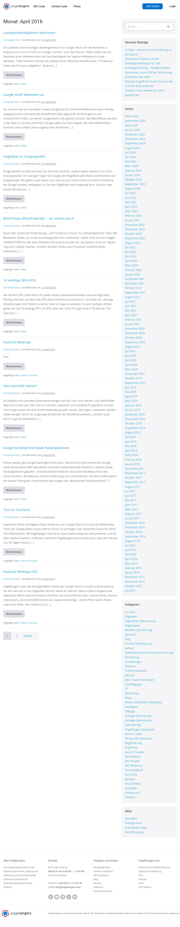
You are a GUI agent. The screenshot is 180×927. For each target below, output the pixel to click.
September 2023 (135, 184)
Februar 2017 (133, 514)
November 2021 (135, 283)
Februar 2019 (133, 405)
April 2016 (131, 559)
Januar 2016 (132, 572)
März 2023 (131, 211)
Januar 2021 (132, 324)
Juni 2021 (131, 306)
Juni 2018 (131, 441)
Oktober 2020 (133, 337)
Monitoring (132, 693)
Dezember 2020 (135, 328)
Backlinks (131, 634)
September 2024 (135, 143)
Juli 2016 (130, 545)
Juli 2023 (130, 193)
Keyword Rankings (16, 342)
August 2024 (133, 148)
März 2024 (131, 166)
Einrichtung (132, 657)
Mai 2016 (130, 554)
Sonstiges (131, 788)
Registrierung (133, 743)
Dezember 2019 (135, 374)
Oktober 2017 (133, 477)
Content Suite (59, 6)
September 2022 (135, 238)
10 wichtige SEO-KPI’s (19, 280)
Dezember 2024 (135, 134)
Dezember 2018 (135, 414)
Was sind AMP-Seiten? (20, 386)
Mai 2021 (130, 310)
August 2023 (133, 188)
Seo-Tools (131, 774)
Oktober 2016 (133, 532)
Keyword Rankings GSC (20, 572)
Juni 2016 (131, 550)
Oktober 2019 (133, 378)
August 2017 (133, 487)
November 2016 (135, 527)
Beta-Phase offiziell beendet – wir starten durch (38, 218)
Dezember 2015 (135, 577)
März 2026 (131, 116)
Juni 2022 (131, 252)
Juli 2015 (130, 590)
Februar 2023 (133, 215)
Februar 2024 (133, 170)
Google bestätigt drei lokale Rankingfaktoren (36, 448)
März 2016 (131, 563)
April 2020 (131, 365)
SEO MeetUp (133, 756)
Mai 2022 (130, 256)
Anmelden (131, 818)
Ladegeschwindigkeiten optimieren (29, 33)
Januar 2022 (132, 274)
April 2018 (131, 450)
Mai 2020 (130, 360)
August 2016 (133, 541)
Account (130, 612)
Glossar (129, 675)
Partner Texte (133, 734)
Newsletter (132, 707)
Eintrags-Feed (133, 823)
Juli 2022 (130, 247)
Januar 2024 (132, 175)
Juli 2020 (130, 351)
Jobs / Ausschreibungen (139, 680)
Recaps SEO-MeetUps (138, 738)
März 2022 (131, 265)
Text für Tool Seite (16, 510)
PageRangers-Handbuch (140, 729)
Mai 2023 (130, 202)
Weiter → (30, 636)
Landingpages (133, 684)
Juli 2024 (130, 152)
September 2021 (135, 292)
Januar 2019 (132, 410)
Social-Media (133, 783)
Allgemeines (132, 625)
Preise (77, 6)
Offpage (130, 711)
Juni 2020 (131, 356)
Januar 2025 (132, 130)
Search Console (29, 375)
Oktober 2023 (133, 179)
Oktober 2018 (133, 423)
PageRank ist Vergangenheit (24, 156)
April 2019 (131, 396)
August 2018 (133, 432)
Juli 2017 (130, 491)
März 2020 (131, 369)
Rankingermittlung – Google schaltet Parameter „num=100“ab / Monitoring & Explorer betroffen (148, 72)
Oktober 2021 (133, 288)
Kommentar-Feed (136, 827)
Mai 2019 (130, 392)
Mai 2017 (130, 500)
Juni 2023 (131, 198)
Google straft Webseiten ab (23, 95)
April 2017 (131, 505)
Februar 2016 (133, 568)
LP (126, 689)
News (24, 83)
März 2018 (131, 455)
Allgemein (131, 616)
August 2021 (133, 297)
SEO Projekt (132, 761)
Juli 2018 (130, 437)
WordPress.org (134, 832)
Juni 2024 (131, 157)
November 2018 (135, 419)
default (129, 648)
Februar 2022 (133, 270)
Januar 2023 (132, 220)
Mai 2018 (130, 446)
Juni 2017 (131, 496)
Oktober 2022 (133, 234)
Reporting (131, 747)
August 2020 (133, 347)
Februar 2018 (133, 460)
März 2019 (131, 401)
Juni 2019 (131, 387)
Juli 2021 (130, 301)
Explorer (130, 666)
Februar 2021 (133, 319)
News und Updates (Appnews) (143, 702)
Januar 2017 (132, 518)
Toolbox (130, 797)
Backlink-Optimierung (138, 630)
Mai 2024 (130, 161)
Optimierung (133, 725)
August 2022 (133, 243)
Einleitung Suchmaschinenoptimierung (149, 652)
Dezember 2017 (135, 468)
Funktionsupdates (136, 670)
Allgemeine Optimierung (140, 621)
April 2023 (131, 206)
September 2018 (135, 428)
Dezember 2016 (135, 523)
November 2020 (135, 333)
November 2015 (135, 581)
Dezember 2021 (135, 279)
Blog (128, 639)
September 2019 (135, 383)
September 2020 (135, 342)
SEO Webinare (134, 765)
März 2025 (131, 125)
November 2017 (135, 473)
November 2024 (135, 139)
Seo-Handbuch (134, 770)
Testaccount (132, 792)
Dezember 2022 (135, 225)
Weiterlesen (15, 74)
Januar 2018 (132, 464)
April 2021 (131, 315)
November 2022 (135, 229)
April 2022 (131, 261)
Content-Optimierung (138, 643)
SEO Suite (39, 6)
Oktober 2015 (133, 586)
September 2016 (135, 536)
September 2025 (135, 121)
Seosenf (130, 779)
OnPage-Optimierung (138, 716)
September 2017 (135, 482)
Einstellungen (133, 662)
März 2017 (131, 509)
